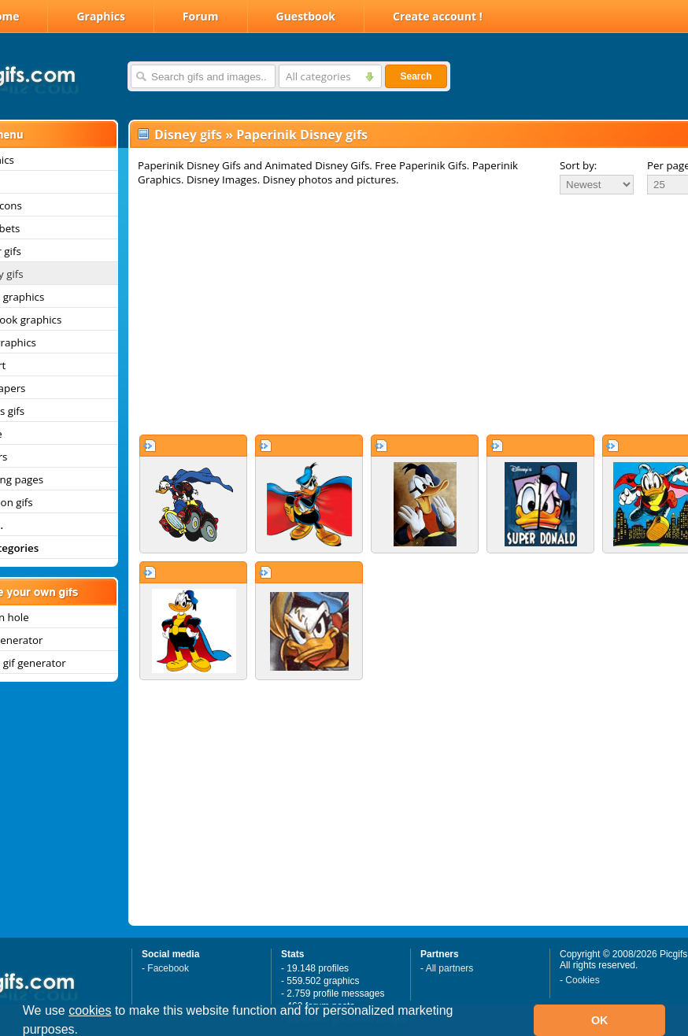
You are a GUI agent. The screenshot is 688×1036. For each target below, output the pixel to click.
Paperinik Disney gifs (302, 134)
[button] (84, 1031)
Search (415, 76)
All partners (450, 968)
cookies (89, 1010)
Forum (201, 16)
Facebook (168, 968)
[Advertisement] (392, 314)
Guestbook (306, 16)
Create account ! (438, 16)
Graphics (100, 16)
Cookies (582, 980)
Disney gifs (188, 134)
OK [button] (599, 1020)
